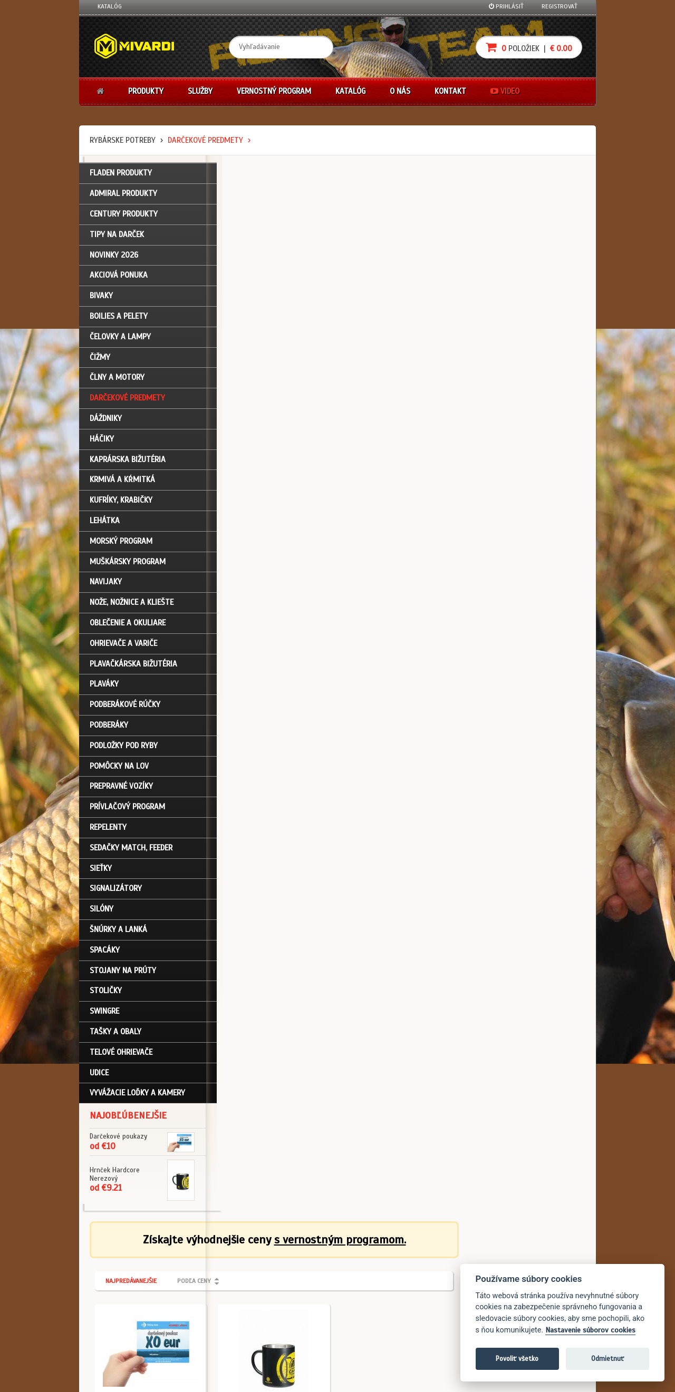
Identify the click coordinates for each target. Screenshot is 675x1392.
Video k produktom (124, 1331)
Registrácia (114, 1274)
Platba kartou (370, 1288)
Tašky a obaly (115, 1035)
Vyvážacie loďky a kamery (137, 1096)
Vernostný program (274, 91)
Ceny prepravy (118, 1345)
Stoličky (106, 994)
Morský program (121, 545)
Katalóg (110, 6)
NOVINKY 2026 (114, 258)
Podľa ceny (321, 225)
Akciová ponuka (119, 278)
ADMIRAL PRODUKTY (123, 197)
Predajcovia (283, 1303)
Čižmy (100, 361)
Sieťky (101, 871)
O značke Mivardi (290, 1288)
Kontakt (450, 91)
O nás (400, 91)
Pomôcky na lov (119, 770)
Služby (200, 91)
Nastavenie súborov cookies (590, 1330)
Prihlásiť (506, 6)
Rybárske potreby (123, 140)
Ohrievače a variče (123, 647)
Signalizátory (116, 892)
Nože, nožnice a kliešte (131, 606)
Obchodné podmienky (213, 1260)
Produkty (145, 91)
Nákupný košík (118, 1288)
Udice (99, 1076)
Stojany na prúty (123, 973)
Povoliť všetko (517, 1358)
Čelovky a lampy (120, 340)
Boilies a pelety (119, 320)
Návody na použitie (125, 1317)
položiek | (529, 47)
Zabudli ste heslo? (124, 1303)
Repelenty (108, 831)
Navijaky (106, 585)
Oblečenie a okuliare (128, 626)
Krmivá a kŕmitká (122, 483)
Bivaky (101, 299)
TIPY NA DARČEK (117, 238)
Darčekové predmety (205, 140)
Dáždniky (106, 422)
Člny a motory (117, 381)
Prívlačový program (127, 810)
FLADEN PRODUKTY (121, 176)
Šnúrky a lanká (118, 933)
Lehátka (105, 524)
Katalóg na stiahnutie (297, 1260)
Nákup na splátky (375, 1274)
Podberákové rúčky (125, 708)
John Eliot (193, 1377)
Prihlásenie (114, 1260)
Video (504, 91)
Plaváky (104, 687)
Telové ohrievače (121, 1056)
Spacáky (105, 953)
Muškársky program (128, 565)
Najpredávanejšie (257, 225)
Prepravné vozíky (121, 790)
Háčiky (102, 442)
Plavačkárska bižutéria (133, 667)
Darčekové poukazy (378, 1260)
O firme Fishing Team (295, 1274)
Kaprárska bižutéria (128, 463)
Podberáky (109, 728)
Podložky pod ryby (124, 749)
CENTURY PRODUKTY (124, 217)
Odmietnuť (607, 1358)
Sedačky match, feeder (131, 851)
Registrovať (559, 6)
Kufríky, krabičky (121, 503)
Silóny (101, 912)
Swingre (104, 1015)
